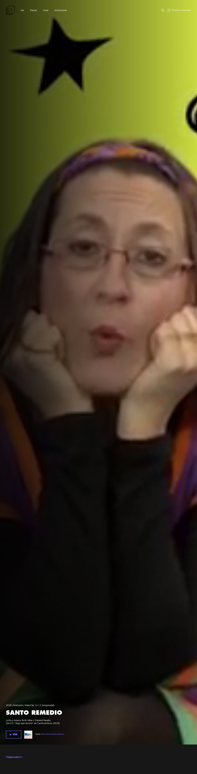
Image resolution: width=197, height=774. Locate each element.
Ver (22, 10)
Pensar (33, 10)
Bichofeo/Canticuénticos (53, 734)
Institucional (60, 10)
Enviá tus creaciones (179, 10)
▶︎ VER (13, 734)
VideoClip (29, 705)
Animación (18, 705)
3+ (36, 705)
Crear (45, 10)
